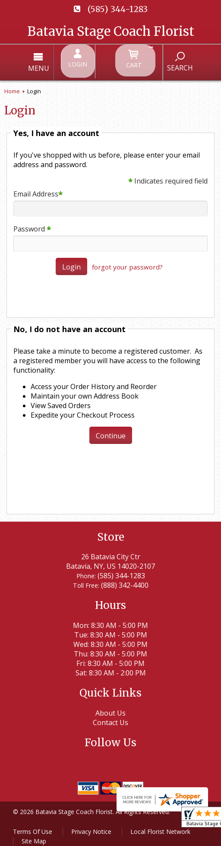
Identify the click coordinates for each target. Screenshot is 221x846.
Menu (63, 65)
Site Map (34, 835)
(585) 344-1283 (118, 9)
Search (156, 65)
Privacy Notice (91, 825)
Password (30, 223)
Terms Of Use (32, 825)
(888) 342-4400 (124, 579)
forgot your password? (127, 261)
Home (12, 85)
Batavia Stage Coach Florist (110, 31)
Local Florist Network (160, 825)
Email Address (35, 188)
